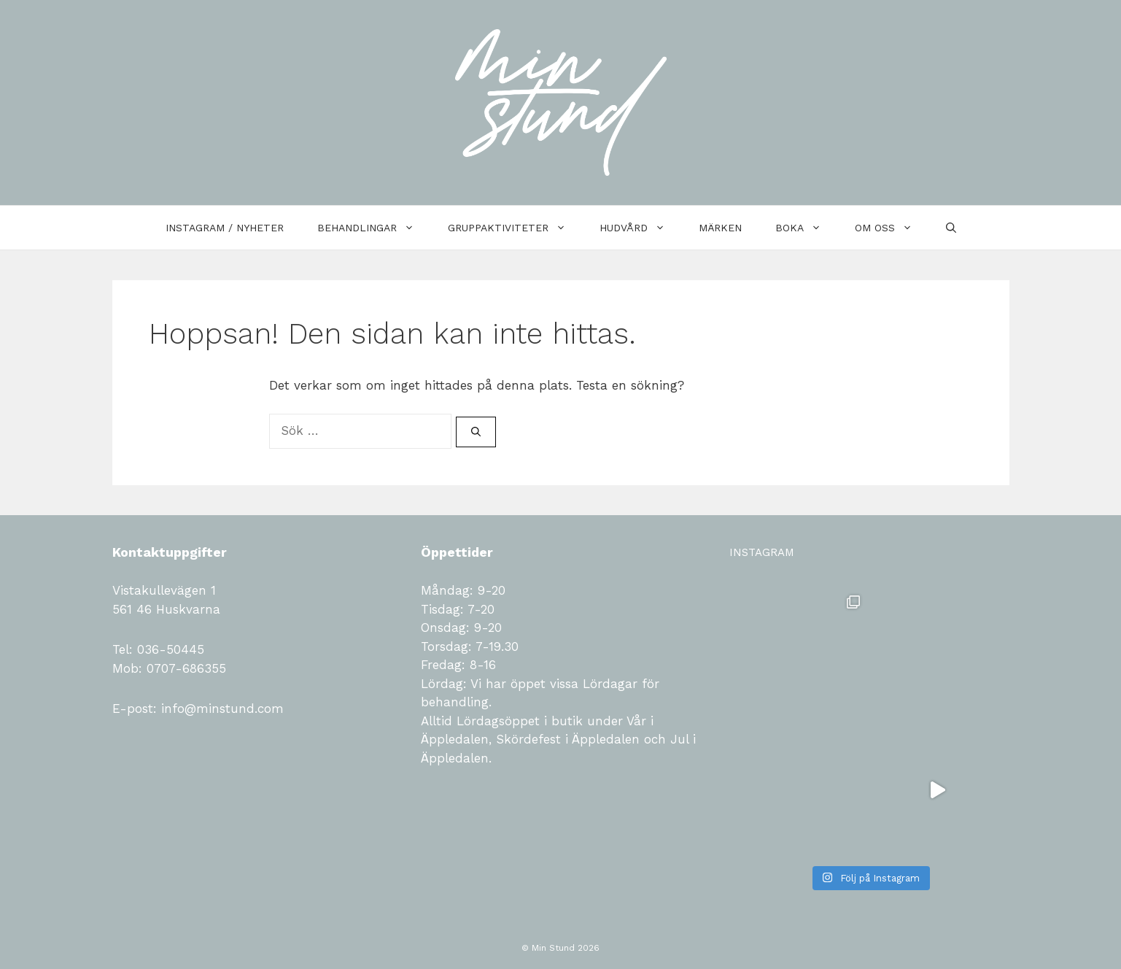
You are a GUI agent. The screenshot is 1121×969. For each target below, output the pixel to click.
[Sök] (476, 432)
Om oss (892, 228)
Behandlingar (374, 228)
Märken (720, 227)
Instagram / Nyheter (225, 227)
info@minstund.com (220, 708)
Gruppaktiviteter (515, 228)
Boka (806, 228)
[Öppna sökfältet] (951, 228)
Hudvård (641, 228)
